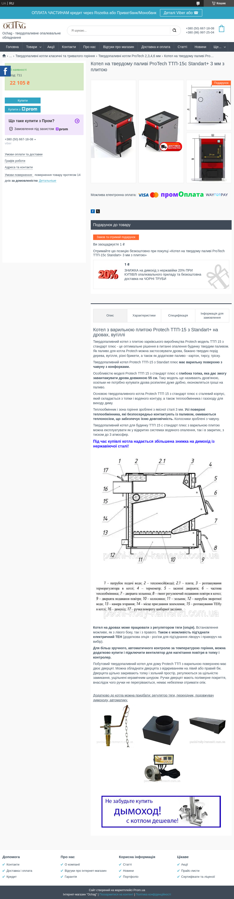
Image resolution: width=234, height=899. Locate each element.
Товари (31, 47)
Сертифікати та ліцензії (198, 876)
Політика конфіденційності (153, 894)
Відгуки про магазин (118, 47)
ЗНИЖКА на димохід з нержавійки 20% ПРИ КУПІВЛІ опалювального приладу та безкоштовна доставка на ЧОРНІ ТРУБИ (162, 274)
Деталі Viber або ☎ (181, 13)
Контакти (69, 47)
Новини (200, 47)
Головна (12, 47)
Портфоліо (130, 876)
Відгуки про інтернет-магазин (85, 870)
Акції (50, 47)
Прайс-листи (190, 870)
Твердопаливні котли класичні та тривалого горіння (55, 56)
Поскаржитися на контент (116, 894)
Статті (182, 47)
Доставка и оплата (155, 47)
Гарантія (71, 876)
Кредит (11, 876)
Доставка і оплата (19, 870)
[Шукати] (174, 30)
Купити (23, 100)
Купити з (22, 109)
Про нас (89, 47)
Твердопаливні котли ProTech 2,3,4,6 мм (129, 56)
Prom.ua (139, 890)
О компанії (72, 864)
